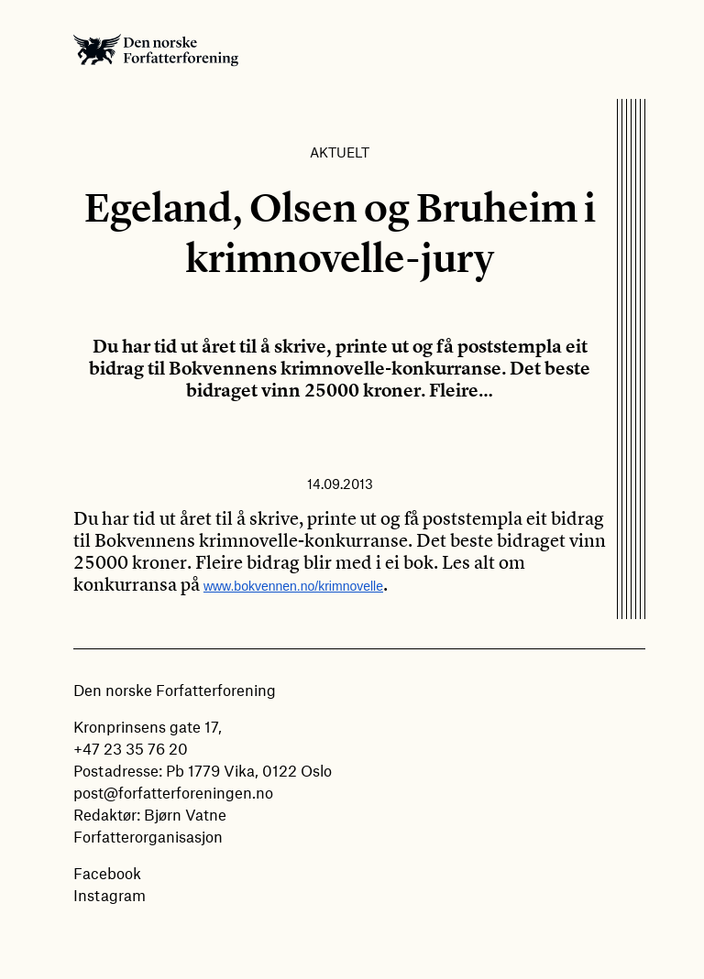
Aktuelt (339, 152)
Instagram (109, 895)
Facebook (107, 873)
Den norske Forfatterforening (155, 49)
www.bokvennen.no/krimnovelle (293, 586)
